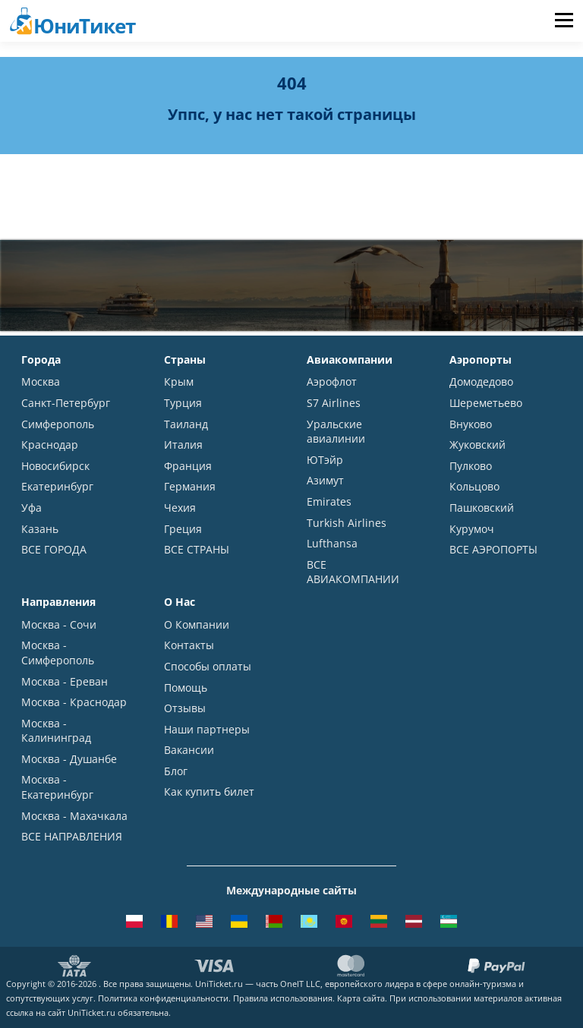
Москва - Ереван (64, 681)
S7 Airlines (334, 403)
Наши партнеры (207, 729)
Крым (179, 381)
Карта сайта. (362, 998)
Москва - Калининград (56, 731)
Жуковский (477, 444)
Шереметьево (485, 403)
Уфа (31, 507)
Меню (563, 21)
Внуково (470, 424)
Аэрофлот (332, 381)
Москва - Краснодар (74, 702)
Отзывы (185, 708)
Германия (190, 486)
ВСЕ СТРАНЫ (196, 549)
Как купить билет (209, 791)
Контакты (189, 645)
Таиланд (186, 424)
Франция (188, 466)
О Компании (196, 624)
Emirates (329, 501)
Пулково (470, 466)
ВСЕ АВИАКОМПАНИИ (353, 572)
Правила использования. (284, 998)
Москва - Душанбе (69, 759)
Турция (183, 403)
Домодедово (481, 381)
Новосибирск (55, 466)
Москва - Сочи (58, 624)
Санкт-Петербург (65, 403)
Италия (183, 444)
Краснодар (49, 444)
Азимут (325, 480)
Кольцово (474, 486)
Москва (40, 381)
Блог (176, 771)
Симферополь (57, 424)
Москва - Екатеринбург (57, 787)
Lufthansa (332, 543)
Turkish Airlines (346, 523)
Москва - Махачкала (74, 816)
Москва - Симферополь (57, 652)
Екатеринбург (57, 486)
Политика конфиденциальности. (164, 998)
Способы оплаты (207, 666)
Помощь (185, 687)
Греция (183, 529)
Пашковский (481, 507)
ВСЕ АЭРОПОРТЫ (493, 549)
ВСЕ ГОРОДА (54, 549)
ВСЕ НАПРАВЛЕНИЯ (71, 836)
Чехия (180, 507)
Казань (39, 529)
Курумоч (471, 529)
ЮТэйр (325, 460)
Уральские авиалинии (336, 431)
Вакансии (189, 750)
